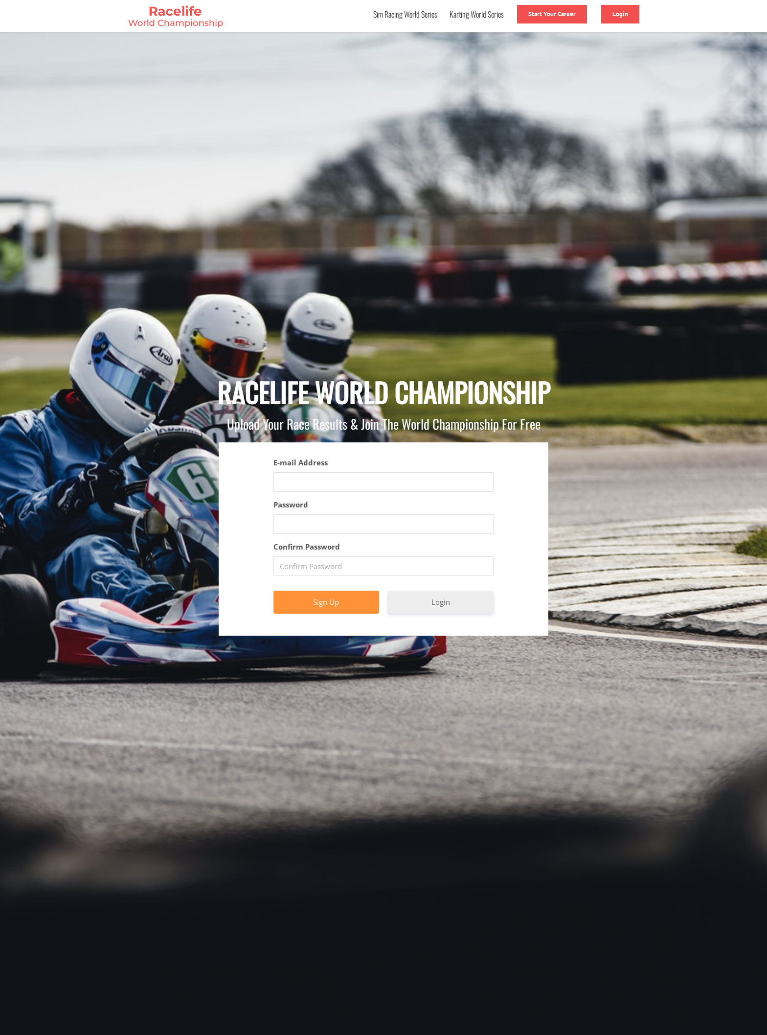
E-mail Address (300, 462)
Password (290, 504)
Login (440, 602)
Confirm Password (306, 547)
